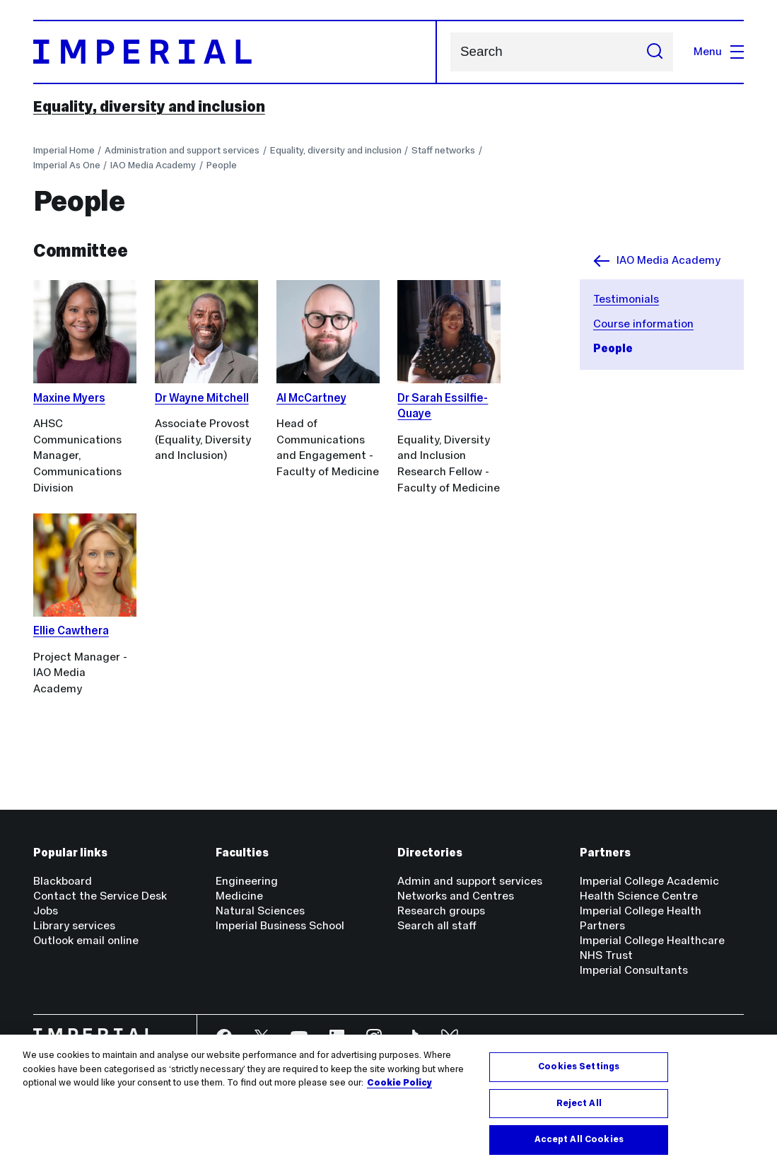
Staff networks (443, 150)
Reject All (579, 1103)
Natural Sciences (260, 910)
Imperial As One (66, 165)
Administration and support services (182, 150)
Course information (643, 323)
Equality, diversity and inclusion (149, 106)
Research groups (441, 910)
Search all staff (437, 925)
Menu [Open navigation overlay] (719, 51)
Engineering (247, 881)
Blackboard (62, 881)
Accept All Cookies (579, 1139)
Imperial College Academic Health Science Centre (649, 888)
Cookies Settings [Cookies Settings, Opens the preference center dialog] (578, 1066)
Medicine (239, 895)
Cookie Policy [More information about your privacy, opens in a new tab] (399, 1082)
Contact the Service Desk (100, 895)
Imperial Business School (280, 925)
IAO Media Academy (153, 165)
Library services (74, 925)
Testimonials (626, 299)
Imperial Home (64, 150)
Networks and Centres (455, 895)
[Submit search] (654, 52)
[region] (388, 1102)
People (221, 165)
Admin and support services (469, 881)
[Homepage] (235, 51)
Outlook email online (86, 940)
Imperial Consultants (634, 970)
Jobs (45, 910)
